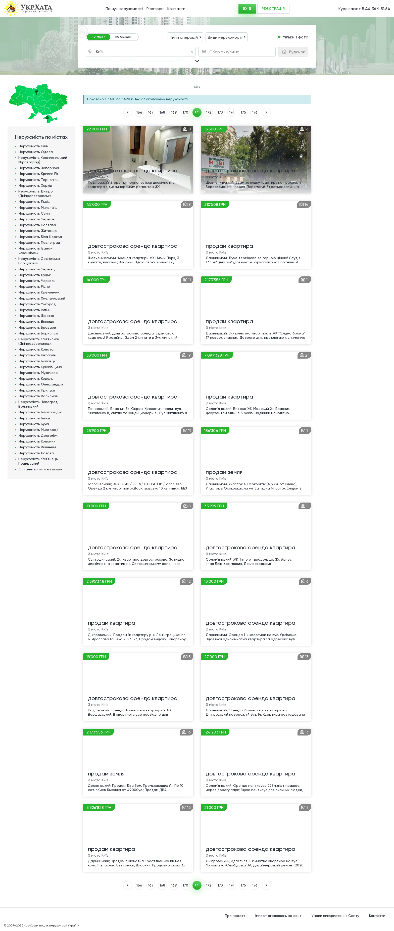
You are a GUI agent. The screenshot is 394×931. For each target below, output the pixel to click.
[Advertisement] (352, 158)
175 (243, 112)
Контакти (176, 8)
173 (220, 112)
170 (185, 112)
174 (231, 112)
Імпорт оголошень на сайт (278, 916)
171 (197, 112)
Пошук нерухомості (124, 8)
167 (151, 112)
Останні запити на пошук (41, 469)
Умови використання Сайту (335, 916)
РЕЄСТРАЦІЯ (273, 9)
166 (139, 112)
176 (255, 112)
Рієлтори (155, 8)
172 (208, 112)
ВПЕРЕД (266, 112)
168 (162, 112)
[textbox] (225, 52)
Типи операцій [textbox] (184, 37)
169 (174, 112)
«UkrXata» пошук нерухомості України (51, 925)
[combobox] (185, 37)
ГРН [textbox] (92, 65)
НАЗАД (127, 112)
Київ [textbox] (144, 52)
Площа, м (157, 65)
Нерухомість (33, 146)
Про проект (235, 916)
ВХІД (247, 9)
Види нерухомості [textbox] (225, 37)
